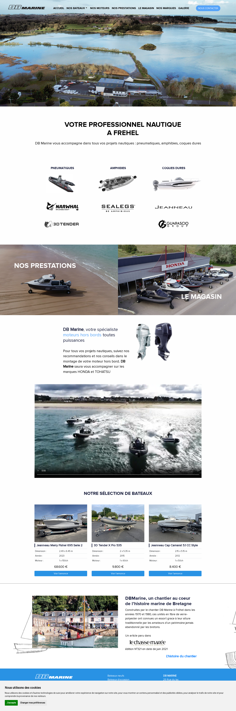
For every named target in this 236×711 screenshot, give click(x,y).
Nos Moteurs (99, 8)
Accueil (58, 8)
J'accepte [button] (11, 703)
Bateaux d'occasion (118, 679)
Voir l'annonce (61, 573)
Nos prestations (124, 8)
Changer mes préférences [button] (32, 703)
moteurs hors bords (82, 335)
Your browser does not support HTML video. (118, 431)
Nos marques (166, 8)
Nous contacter (208, 8)
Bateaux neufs (115, 675)
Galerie (183, 8)
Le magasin (146, 8)
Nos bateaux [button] (76, 8)
